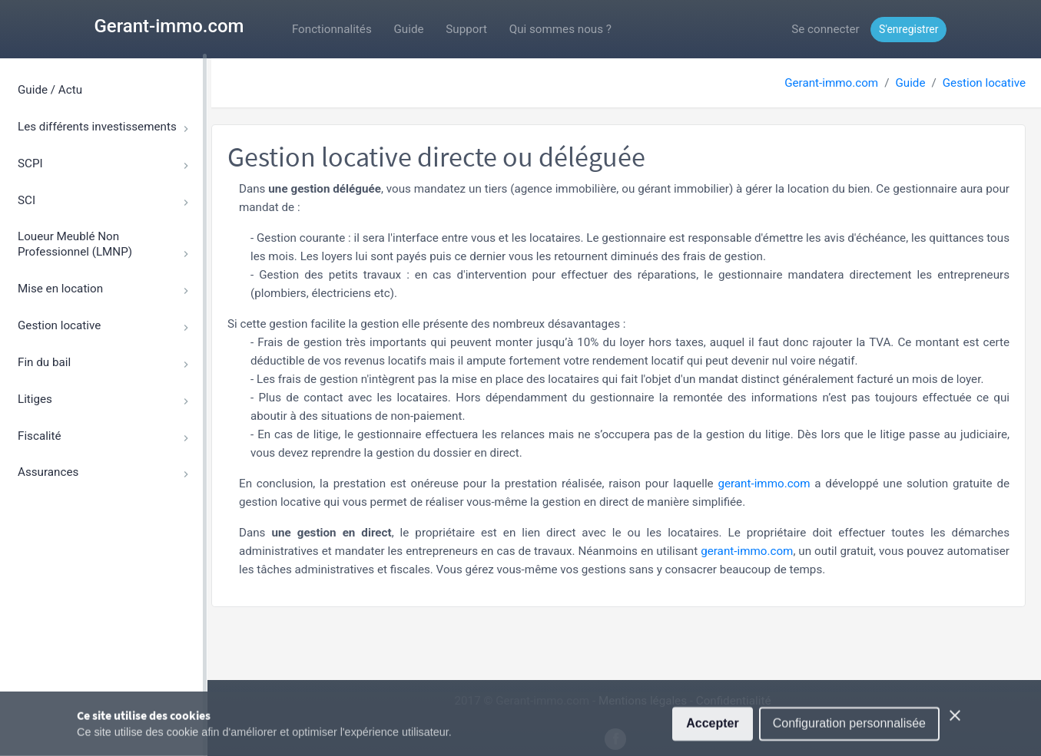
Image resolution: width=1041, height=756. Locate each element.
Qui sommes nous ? (560, 29)
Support (466, 29)
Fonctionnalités (332, 29)
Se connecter (825, 29)
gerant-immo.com (764, 483)
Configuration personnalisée (849, 731)
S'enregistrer (908, 29)
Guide (409, 29)
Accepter (712, 731)
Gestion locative (984, 83)
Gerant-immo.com (169, 26)
